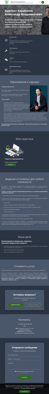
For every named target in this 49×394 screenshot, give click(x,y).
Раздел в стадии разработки (14, 159)
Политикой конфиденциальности (28, 388)
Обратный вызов (42, 2)
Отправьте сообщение (33, 304)
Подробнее (10, 164)
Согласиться (24, 391)
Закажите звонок (15, 304)
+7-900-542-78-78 (24, 324)
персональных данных (24, 372)
